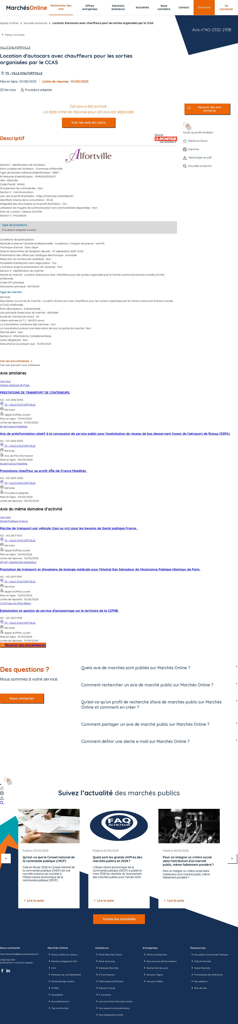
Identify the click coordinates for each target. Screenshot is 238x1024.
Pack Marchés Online (108, 954)
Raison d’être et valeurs (62, 954)
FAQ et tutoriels (200, 961)
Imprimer (193, 149)
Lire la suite (33, 900)
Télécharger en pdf (199, 157)
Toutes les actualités (119, 919)
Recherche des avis (155, 968)
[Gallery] (119, 859)
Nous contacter (21, 698)
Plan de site (198, 988)
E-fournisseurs (105, 974)
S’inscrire (204, 7)
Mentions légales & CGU (62, 961)
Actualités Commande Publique (209, 954)
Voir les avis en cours (88, 122)
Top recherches (58, 1008)
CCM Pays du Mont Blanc (15, 603)
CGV (52, 968)
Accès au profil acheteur (198, 128)
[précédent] (6, 858)
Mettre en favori (198, 140)
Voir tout (5, 381)
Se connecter (226, 7)
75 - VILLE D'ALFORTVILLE (23, 73)
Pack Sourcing (105, 961)
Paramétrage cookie (61, 981)
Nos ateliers (198, 981)
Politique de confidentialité (64, 974)
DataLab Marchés (106, 968)
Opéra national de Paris (15, 385)
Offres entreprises (89, 7)
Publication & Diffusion (109, 981)
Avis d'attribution (58, 1001)
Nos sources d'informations (159, 961)
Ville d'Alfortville (15, 47)
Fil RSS (53, 988)
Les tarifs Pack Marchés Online (114, 1001)
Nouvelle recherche (35, 23)
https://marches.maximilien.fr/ (55, 196)
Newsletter (55, 994)
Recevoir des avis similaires (209, 109)
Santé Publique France (14, 521)
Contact (184, 7)
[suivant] (232, 858)
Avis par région (153, 974)
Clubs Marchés (200, 968)
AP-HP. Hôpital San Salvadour (18, 562)
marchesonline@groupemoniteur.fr (19, 954)
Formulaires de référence (206, 974)
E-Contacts (103, 994)
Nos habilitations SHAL (109, 1015)
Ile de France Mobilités (13, 426)
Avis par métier (153, 981)
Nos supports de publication (112, 1008)
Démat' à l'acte (105, 988)
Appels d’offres (9, 23)
